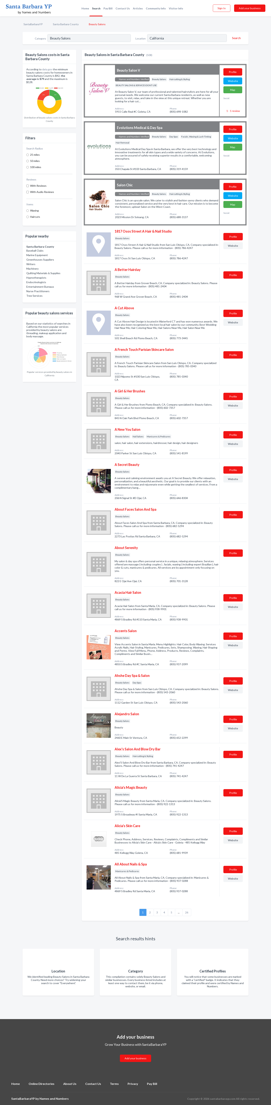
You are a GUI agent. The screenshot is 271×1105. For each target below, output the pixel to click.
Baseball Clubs (34, 250)
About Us (69, 1083)
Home (85, 8)
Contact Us (123, 8)
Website (233, 81)
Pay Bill (108, 8)
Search (96, 8)
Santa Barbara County (66, 24)
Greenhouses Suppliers (40, 259)
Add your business (250, 8)
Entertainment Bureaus (40, 286)
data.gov (47, 69)
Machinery (32, 268)
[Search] (235, 38)
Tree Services (34, 295)
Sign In (222, 8)
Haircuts (35, 216)
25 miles (35, 154)
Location (141, 38)
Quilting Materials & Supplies (43, 273)
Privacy (133, 1083)
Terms (114, 1083)
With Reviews (38, 185)
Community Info (156, 8)
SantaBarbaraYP (33, 24)
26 (186, 912)
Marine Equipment (37, 255)
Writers (30, 264)
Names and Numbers (54, 1098)
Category (40, 38)
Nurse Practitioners (37, 291)
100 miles (35, 167)
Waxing (34, 210)
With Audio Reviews (42, 191)
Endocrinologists (36, 282)
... (179, 912)
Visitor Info (176, 8)
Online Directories (41, 1083)
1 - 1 (233, 110)
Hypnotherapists (36, 277)
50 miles (35, 160)
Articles (138, 8)
